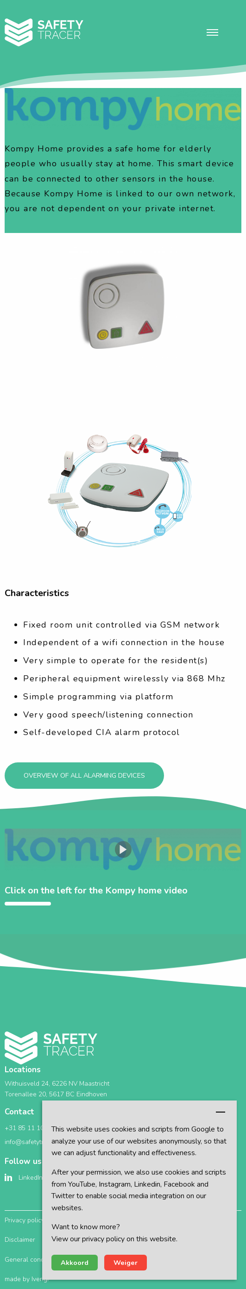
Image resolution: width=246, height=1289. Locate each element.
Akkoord (74, 1262)
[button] (212, 32)
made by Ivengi (27, 1279)
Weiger (126, 1262)
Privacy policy (24, 1220)
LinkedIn (31, 1177)
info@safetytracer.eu (35, 1142)
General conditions (32, 1259)
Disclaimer (20, 1239)
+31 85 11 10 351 (31, 1128)
